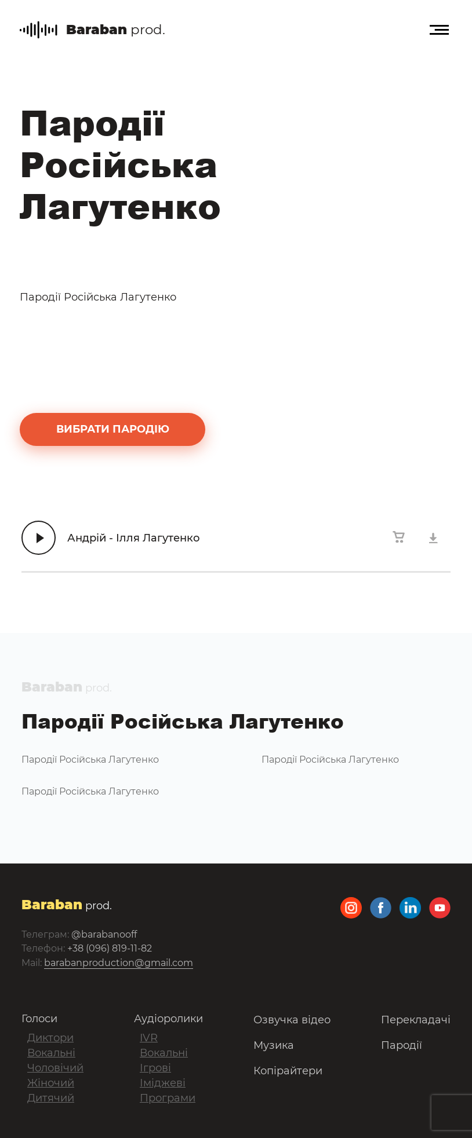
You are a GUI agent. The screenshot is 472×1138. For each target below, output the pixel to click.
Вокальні (51, 1052)
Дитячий (50, 1098)
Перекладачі (416, 1019)
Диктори (50, 1037)
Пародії (401, 1045)
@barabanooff (104, 934)
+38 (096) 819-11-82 (109, 948)
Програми (167, 1098)
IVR (149, 1037)
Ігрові (155, 1068)
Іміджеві (163, 1083)
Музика (273, 1045)
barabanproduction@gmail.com (118, 962)
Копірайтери (287, 1070)
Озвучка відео (292, 1019)
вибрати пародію (112, 429)
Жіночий (50, 1083)
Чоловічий (55, 1068)
